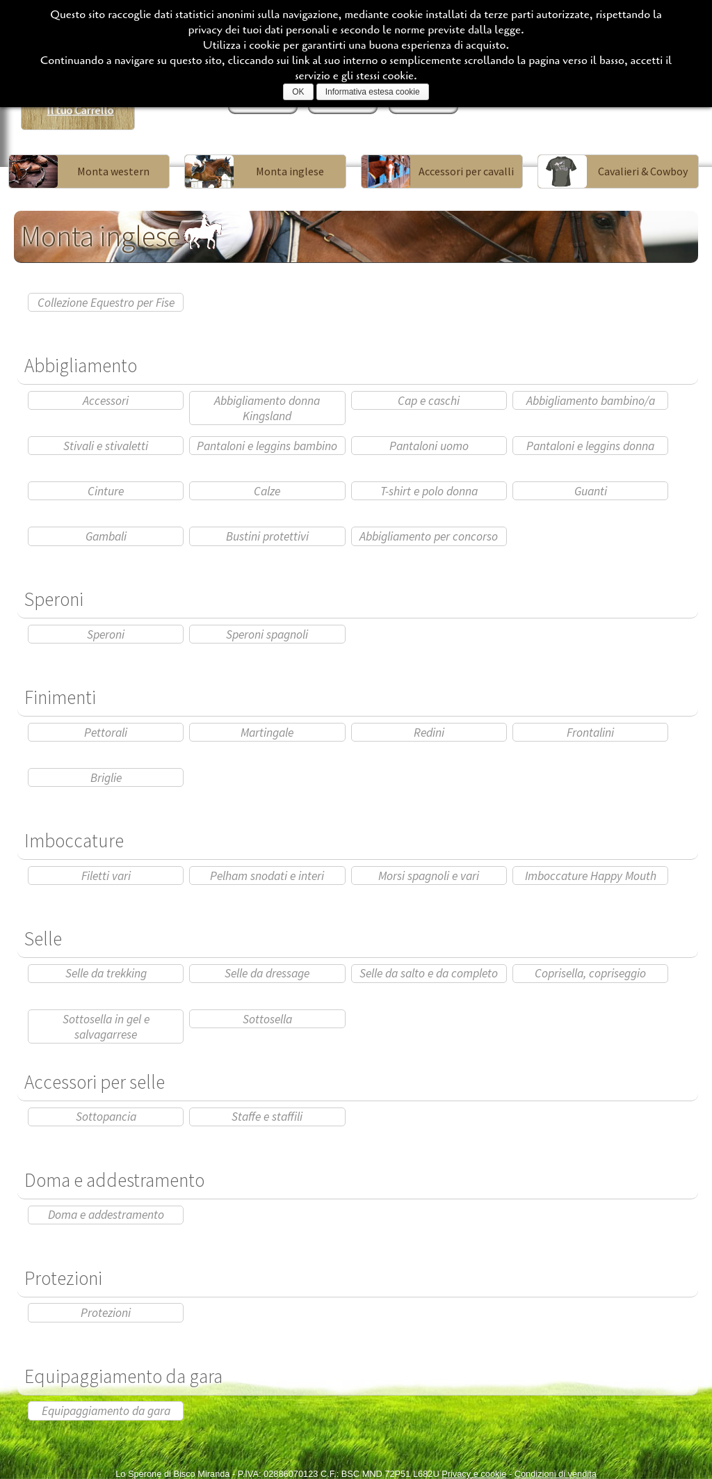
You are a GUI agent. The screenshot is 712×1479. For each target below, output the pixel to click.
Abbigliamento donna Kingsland (267, 408)
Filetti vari (106, 876)
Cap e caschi (429, 400)
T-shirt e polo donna (429, 491)
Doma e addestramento (106, 1214)
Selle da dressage (267, 973)
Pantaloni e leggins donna (590, 446)
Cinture (106, 491)
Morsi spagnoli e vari (428, 876)
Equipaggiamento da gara (106, 1410)
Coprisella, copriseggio (590, 973)
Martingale (267, 732)
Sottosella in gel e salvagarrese (106, 1027)
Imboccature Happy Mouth (590, 876)
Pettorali (105, 732)
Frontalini (590, 732)
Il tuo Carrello (80, 110)
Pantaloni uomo (429, 446)
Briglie (106, 777)
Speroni (105, 634)
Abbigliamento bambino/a (590, 400)
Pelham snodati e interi (267, 876)
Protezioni (106, 1312)
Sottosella (267, 1019)
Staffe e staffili (267, 1116)
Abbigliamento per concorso (428, 536)
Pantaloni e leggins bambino (267, 446)
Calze (267, 491)
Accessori (106, 400)
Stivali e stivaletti (105, 446)
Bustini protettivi (267, 536)
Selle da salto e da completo (428, 973)
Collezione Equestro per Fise (106, 302)
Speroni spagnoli (267, 634)
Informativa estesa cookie (372, 92)
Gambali (106, 536)
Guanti (590, 491)
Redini (429, 732)
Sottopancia (106, 1116)
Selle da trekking (106, 973)
